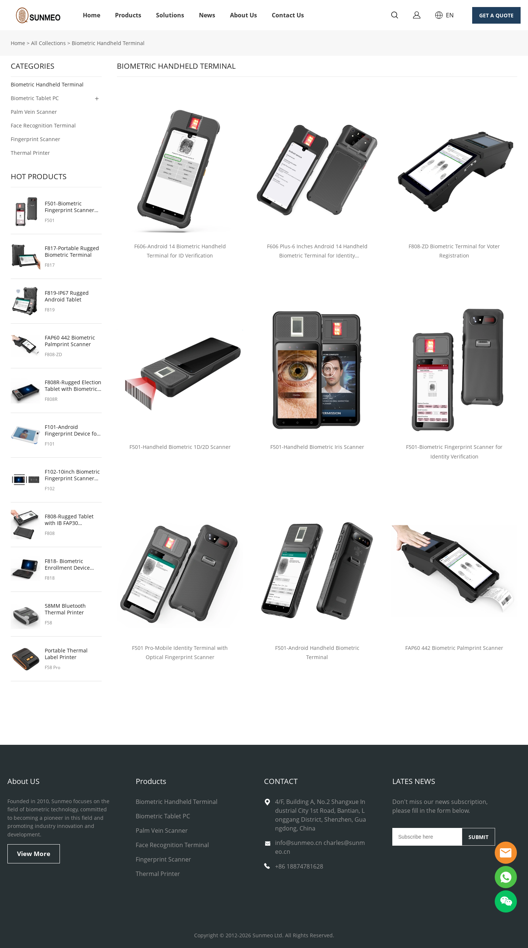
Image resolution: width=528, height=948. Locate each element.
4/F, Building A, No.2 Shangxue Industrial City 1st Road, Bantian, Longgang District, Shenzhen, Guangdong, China (320, 815)
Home (91, 15)
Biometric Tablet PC (35, 98)
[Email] (427, 837)
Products (128, 15)
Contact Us (288, 15)
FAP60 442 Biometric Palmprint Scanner (70, 341)
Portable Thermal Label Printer (66, 654)
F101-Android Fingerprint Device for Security (72, 430)
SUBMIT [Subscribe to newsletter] (478, 836)
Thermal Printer (30, 152)
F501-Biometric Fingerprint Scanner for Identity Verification (73, 207)
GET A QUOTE (496, 15)
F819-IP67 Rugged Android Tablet (67, 296)
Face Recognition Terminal (43, 125)
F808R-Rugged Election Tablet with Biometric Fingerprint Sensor (73, 385)
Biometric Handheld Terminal (108, 43)
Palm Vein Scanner (34, 111)
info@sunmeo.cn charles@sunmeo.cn (320, 847)
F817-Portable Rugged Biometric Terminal (72, 251)
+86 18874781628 (299, 866)
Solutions (170, 15)
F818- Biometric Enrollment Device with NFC (67, 564)
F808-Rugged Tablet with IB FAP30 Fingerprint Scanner (69, 519)
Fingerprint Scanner (35, 139)
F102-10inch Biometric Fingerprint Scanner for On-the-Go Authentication (72, 475)
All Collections (48, 43)
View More (33, 853)
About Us (243, 15)
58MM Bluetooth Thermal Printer (65, 609)
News (207, 15)
